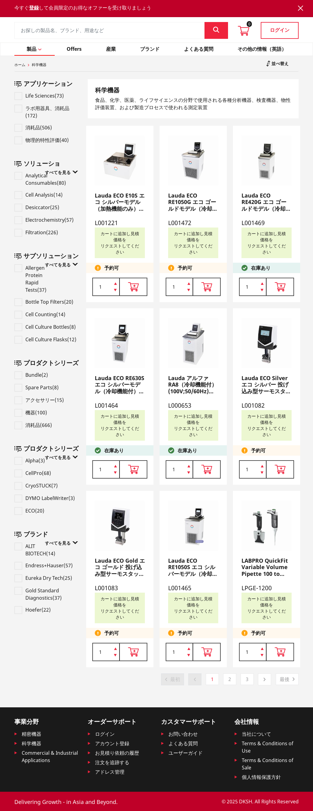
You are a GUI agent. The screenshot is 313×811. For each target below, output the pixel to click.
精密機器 (31, 734)
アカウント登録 (112, 743)
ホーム (19, 64)
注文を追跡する (112, 762)
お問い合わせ (183, 734)
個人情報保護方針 (261, 777)
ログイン (279, 30)
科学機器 (31, 743)
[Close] (300, 8)
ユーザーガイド (185, 753)
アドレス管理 (109, 771)
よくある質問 (183, 743)
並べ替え (279, 63)
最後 (284, 679)
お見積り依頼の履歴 (117, 753)
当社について (256, 734)
